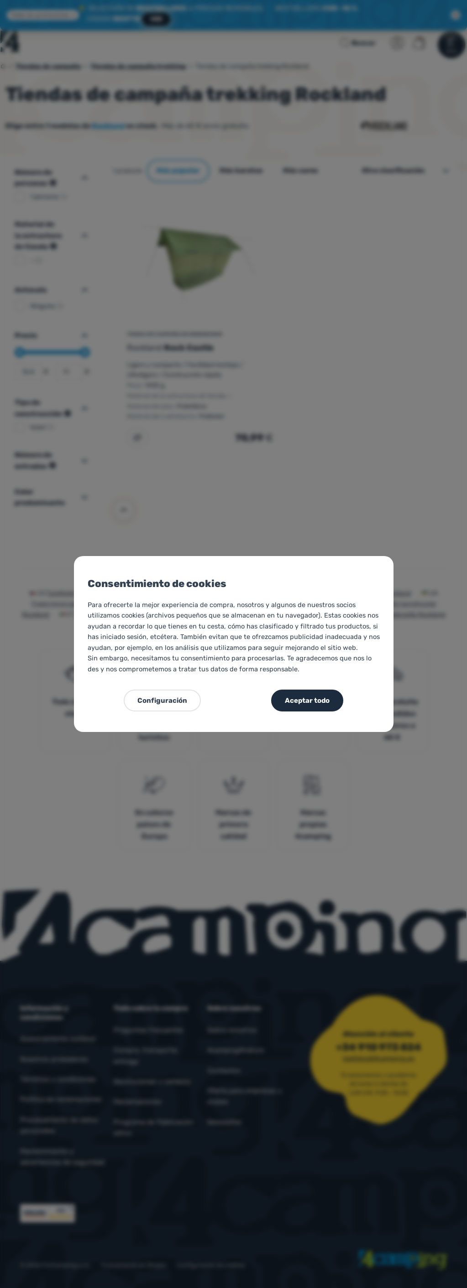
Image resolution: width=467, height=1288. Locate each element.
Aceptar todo (307, 700)
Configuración (162, 700)
